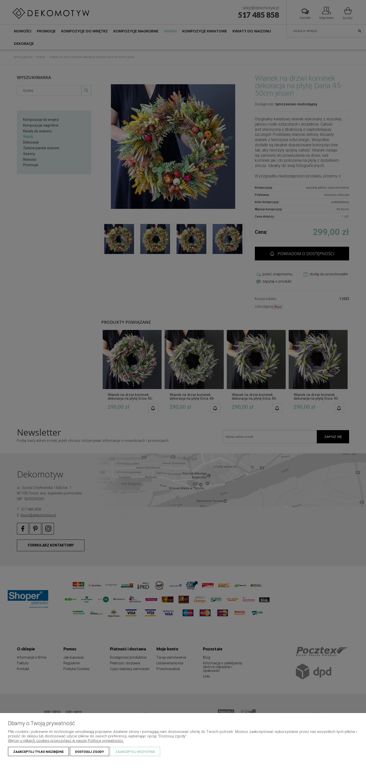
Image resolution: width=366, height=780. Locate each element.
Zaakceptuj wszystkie (135, 752)
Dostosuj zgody (89, 752)
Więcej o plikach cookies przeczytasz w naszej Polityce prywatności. (66, 740)
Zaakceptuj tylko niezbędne (38, 752)
